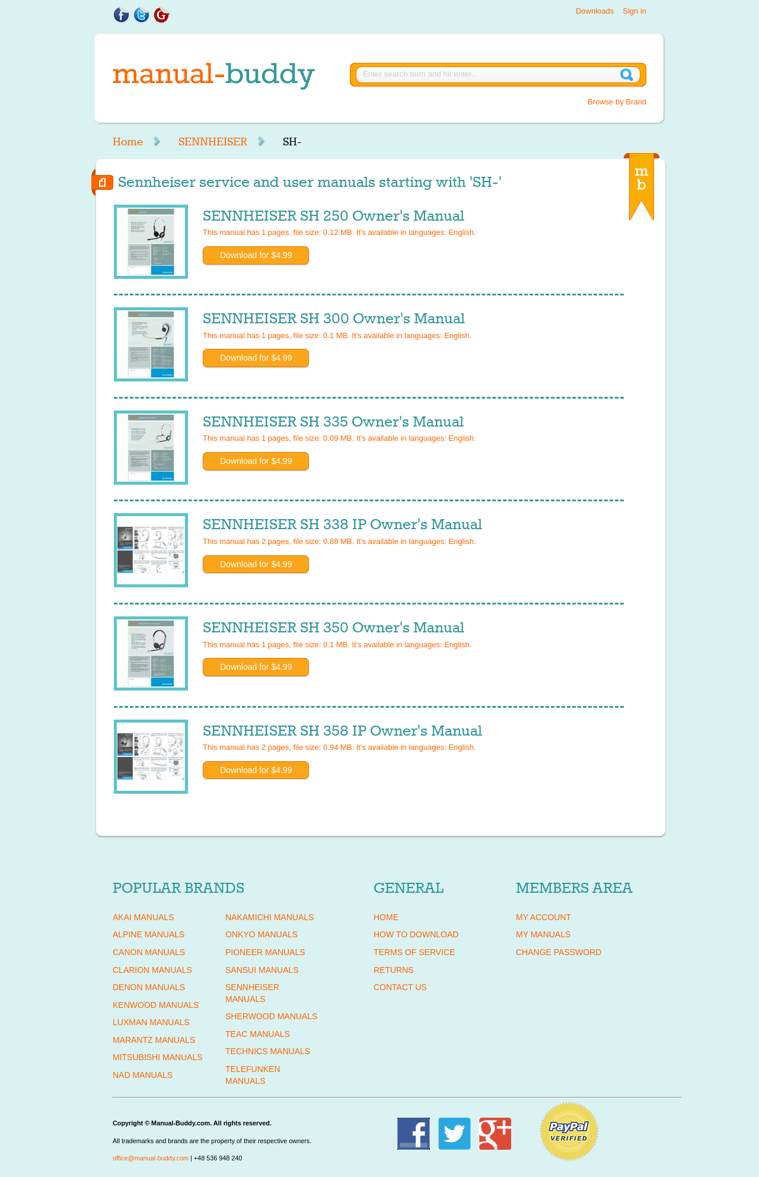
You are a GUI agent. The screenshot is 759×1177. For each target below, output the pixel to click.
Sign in (634, 11)
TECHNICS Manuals (267, 1051)
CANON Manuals (149, 952)
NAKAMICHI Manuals (269, 917)
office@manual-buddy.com (151, 1158)
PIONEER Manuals (265, 952)
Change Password (558, 952)
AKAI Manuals (143, 917)
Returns (394, 970)
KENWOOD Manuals (156, 1005)
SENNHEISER (212, 142)
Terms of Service (414, 952)
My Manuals (543, 934)
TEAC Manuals (257, 1034)
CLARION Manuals (152, 970)
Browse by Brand (617, 101)
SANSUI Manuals (262, 970)
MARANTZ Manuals (154, 1040)
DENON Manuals (149, 987)
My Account (543, 917)
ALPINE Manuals (148, 934)
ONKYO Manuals (261, 934)
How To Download (416, 934)
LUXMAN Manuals (151, 1022)
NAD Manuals (143, 1075)
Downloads (595, 11)
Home (128, 142)
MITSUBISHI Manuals (158, 1057)
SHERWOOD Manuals (271, 1016)
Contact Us (400, 987)
